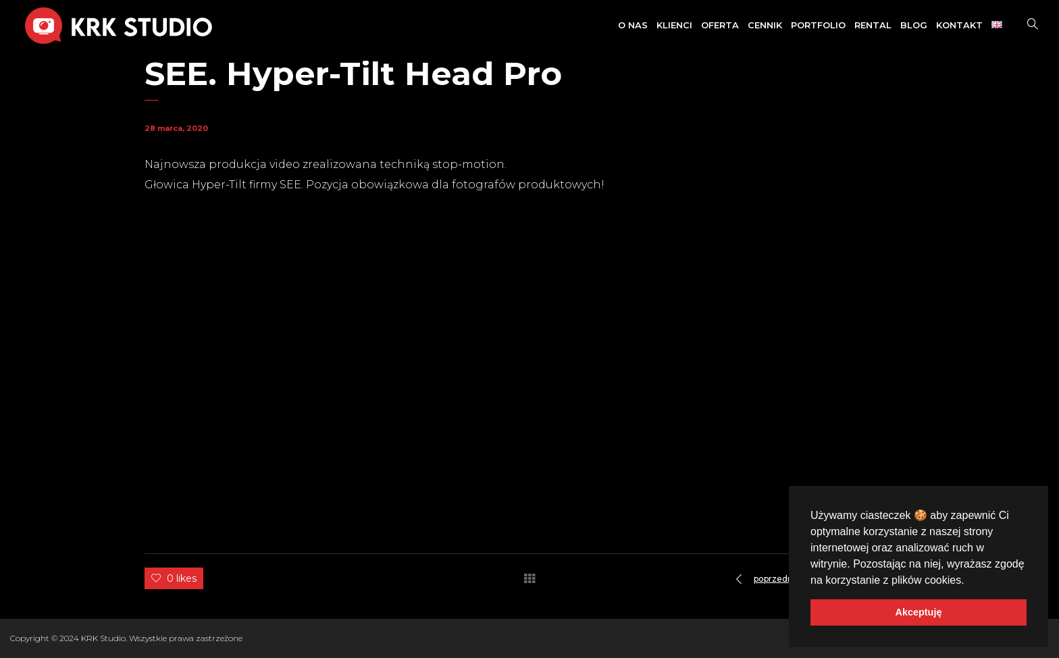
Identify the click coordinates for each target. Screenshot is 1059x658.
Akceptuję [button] (919, 612)
